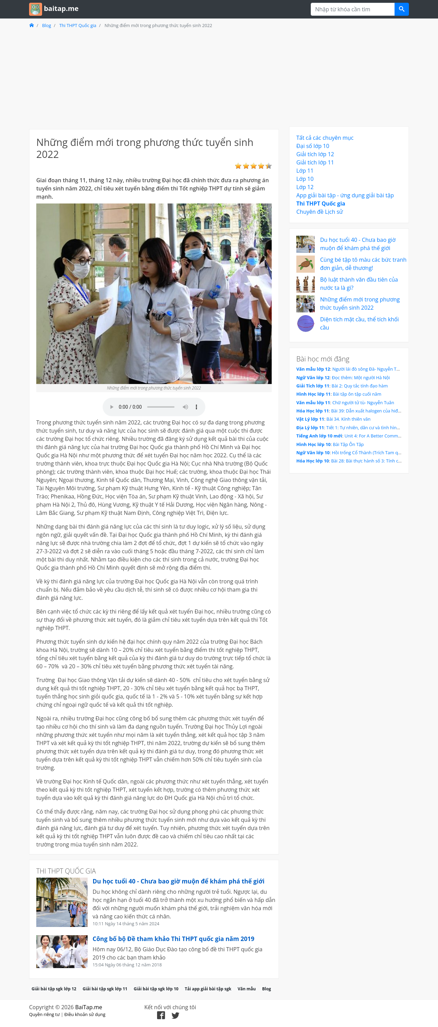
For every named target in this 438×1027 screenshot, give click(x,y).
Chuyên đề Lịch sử (319, 211)
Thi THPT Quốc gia (77, 25)
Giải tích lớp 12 (315, 154)
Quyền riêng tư (44, 1014)
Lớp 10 (304, 179)
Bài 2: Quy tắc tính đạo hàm (360, 386)
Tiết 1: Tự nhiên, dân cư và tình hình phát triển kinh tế (381, 427)
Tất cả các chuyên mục (324, 137)
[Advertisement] (154, 78)
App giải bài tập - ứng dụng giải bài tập (345, 195)
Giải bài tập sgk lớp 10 (156, 989)
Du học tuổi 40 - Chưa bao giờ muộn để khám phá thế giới (179, 881)
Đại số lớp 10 (312, 146)
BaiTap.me (88, 1007)
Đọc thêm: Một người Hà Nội (361, 377)
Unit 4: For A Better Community (376, 436)
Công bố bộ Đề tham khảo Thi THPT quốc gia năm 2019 (174, 939)
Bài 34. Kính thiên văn (348, 419)
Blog (46, 25)
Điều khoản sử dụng (84, 1014)
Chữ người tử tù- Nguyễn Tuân (363, 402)
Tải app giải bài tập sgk (208, 989)
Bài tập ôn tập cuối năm (357, 394)
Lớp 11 (304, 170)
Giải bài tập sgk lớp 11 (104, 989)
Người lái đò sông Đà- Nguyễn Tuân (368, 369)
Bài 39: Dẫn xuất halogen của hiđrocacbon (374, 411)
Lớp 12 (304, 187)
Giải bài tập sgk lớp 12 (53, 989)
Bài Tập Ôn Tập (348, 444)
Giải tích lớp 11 (315, 162)
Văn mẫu (246, 989)
